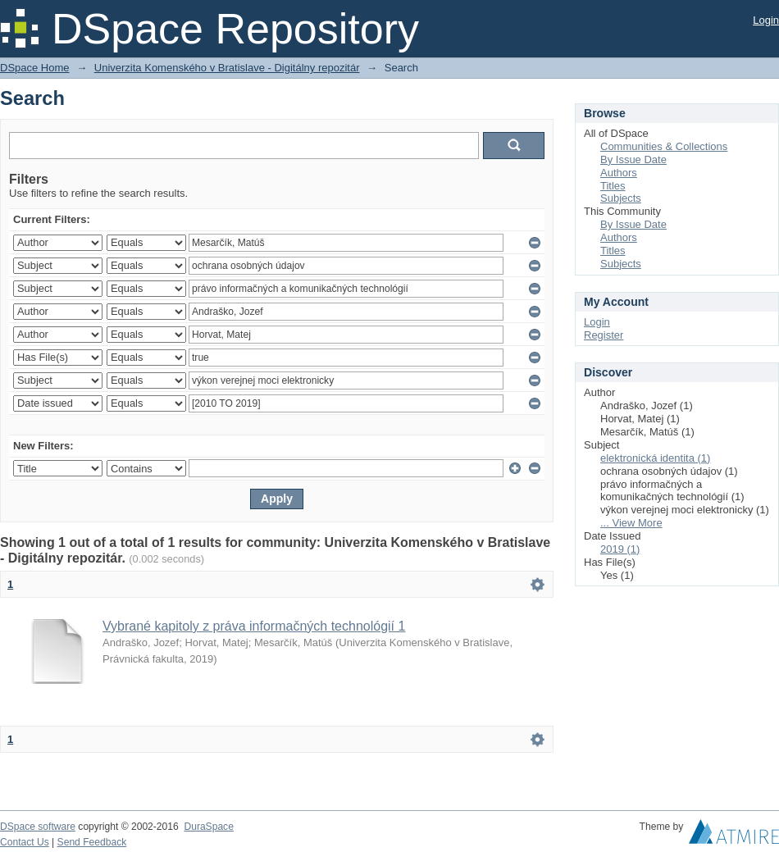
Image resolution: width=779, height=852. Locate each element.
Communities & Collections (663, 146)
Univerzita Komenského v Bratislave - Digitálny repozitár (227, 68)
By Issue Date (633, 159)
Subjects (620, 198)
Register (603, 335)
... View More (631, 523)
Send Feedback (92, 842)
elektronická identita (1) (655, 458)
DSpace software (37, 826)
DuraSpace (208, 826)
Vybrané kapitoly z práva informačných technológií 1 (253, 626)
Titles (613, 186)
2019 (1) (620, 549)
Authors (618, 172)
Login (766, 20)
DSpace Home (35, 68)
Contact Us (24, 842)
